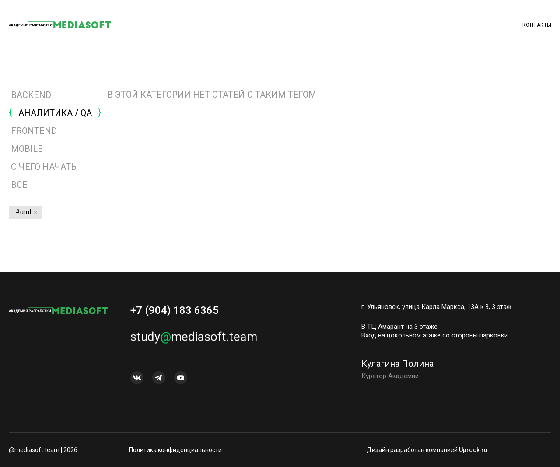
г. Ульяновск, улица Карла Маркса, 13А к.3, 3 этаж (436, 307)
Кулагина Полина (397, 366)
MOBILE (27, 149)
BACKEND (31, 95)
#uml (23, 212)
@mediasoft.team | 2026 (43, 449)
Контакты (536, 25)
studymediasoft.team (193, 339)
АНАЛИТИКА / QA (55, 113)
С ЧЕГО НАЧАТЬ (44, 167)
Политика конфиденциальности (175, 449)
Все (18, 184)
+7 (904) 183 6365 (174, 310)
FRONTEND (34, 131)
